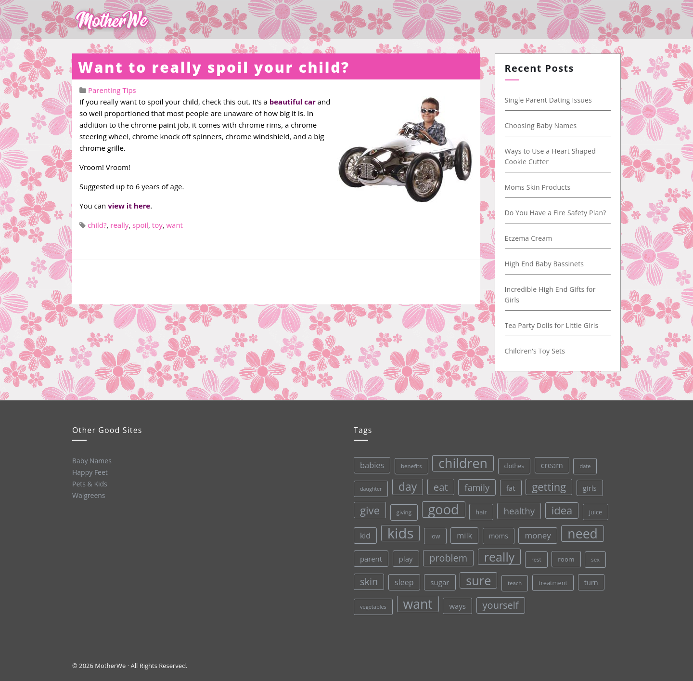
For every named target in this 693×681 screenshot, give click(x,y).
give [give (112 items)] (369, 510)
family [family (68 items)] (476, 487)
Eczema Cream (527, 238)
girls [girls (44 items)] (589, 487)
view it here (129, 205)
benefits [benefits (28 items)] (411, 466)
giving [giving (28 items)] (403, 512)
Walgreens (88, 495)
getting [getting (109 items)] (548, 486)
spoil (140, 225)
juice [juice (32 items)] (595, 511)
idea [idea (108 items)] (561, 510)
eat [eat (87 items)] (440, 486)
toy (157, 225)
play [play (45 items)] (405, 558)
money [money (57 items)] (538, 534)
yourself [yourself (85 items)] (500, 604)
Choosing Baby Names (539, 125)
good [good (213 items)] (443, 509)
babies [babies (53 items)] (371, 465)
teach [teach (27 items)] (515, 582)
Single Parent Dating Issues (546, 100)
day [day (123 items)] (407, 486)
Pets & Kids (89, 483)
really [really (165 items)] (499, 556)
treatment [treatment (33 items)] (553, 582)
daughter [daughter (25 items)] (370, 488)
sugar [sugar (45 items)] (439, 582)
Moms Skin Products (536, 187)
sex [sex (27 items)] (595, 558)
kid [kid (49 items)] (364, 535)
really (119, 225)
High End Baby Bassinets (542, 263)
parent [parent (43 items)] (371, 558)
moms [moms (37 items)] (498, 535)
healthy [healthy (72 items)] (519, 510)
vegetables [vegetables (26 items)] (373, 606)
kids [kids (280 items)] (400, 533)
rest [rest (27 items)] (536, 559)
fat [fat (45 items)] (510, 487)
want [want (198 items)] (417, 603)
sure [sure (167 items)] (478, 580)
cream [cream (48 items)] (551, 464)
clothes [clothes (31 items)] (513, 465)
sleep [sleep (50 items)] (404, 582)
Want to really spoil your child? (214, 67)
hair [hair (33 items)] (481, 511)
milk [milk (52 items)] (464, 535)
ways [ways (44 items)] (457, 605)
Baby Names (92, 460)
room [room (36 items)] (566, 558)
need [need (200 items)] (582, 532)
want (174, 225)
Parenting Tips (112, 90)
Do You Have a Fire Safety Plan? (553, 212)
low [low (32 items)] (435, 535)
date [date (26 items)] (584, 465)
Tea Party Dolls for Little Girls (550, 325)
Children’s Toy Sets (533, 350)
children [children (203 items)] (462, 463)
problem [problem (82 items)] (448, 557)
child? (97, 225)
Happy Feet (90, 472)
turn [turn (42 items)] (591, 581)
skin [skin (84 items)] (369, 581)
